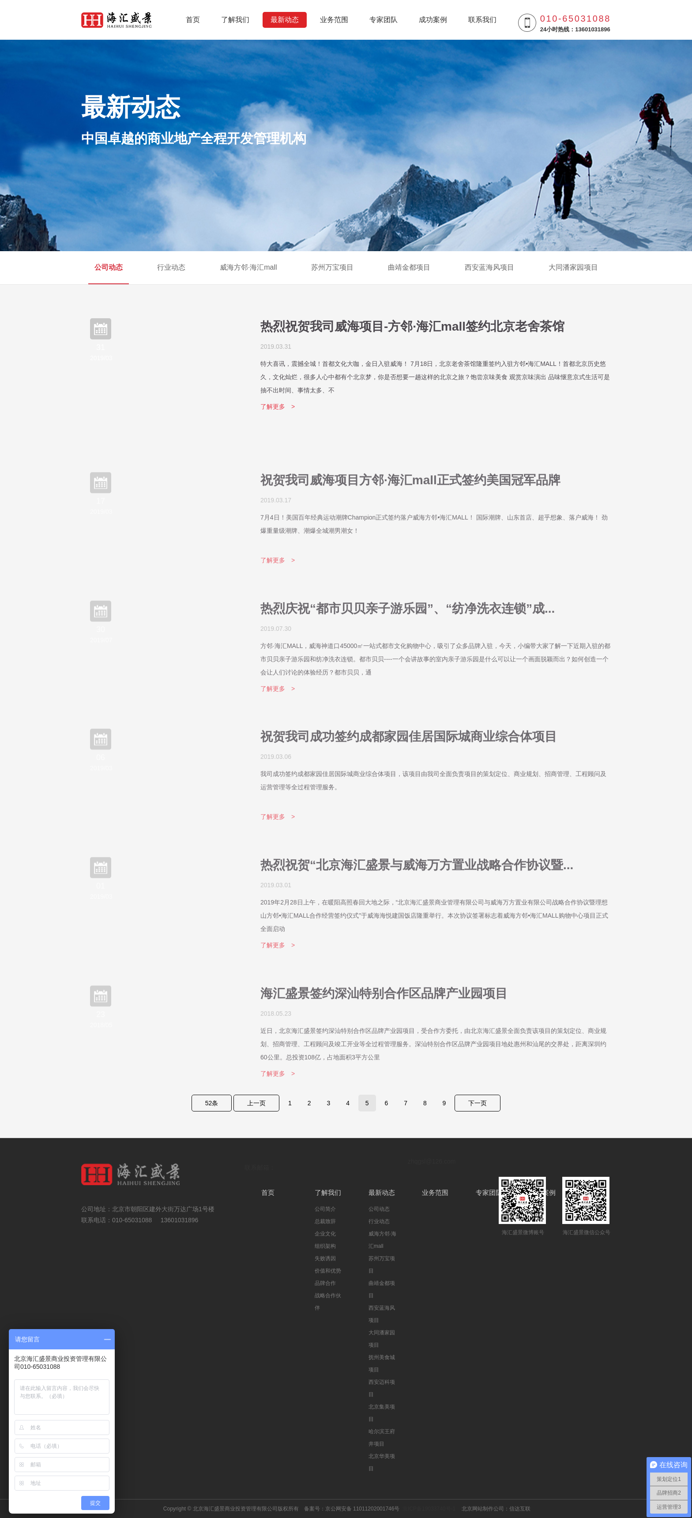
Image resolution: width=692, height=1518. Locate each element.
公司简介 (325, 1209)
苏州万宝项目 (332, 267)
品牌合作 (325, 1283)
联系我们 (482, 19)
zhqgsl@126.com (431, 1161)
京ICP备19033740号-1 (429, 1509)
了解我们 (235, 19)
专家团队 (383, 19)
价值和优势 (328, 1271)
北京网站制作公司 (483, 1509)
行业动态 (171, 267)
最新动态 (285, 19)
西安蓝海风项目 (489, 267)
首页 (193, 19)
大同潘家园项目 (573, 267)
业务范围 (334, 19)
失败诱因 (325, 1258)
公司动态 (108, 267)
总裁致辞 (325, 1221)
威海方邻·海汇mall (248, 267)
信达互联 (519, 1509)
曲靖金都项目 (409, 267)
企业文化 (325, 1234)
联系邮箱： (259, 1167)
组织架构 (325, 1246)
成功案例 (433, 19)
